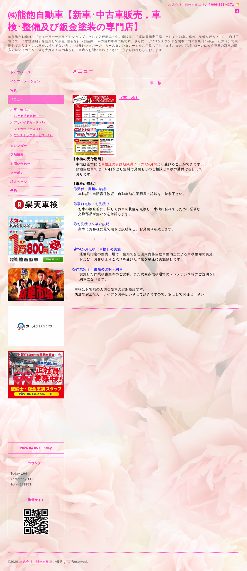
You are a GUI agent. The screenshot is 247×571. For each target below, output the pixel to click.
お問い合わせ (20, 164)
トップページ (20, 72)
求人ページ (18, 182)
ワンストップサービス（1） (33, 135)
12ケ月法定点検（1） (29, 115)
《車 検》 (129, 98)
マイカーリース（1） (28, 128)
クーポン (17, 173)
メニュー (17, 99)
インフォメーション (25, 81)
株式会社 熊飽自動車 (36, 562)
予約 (13, 191)
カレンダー (18, 146)
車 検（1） (22, 109)
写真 (13, 90)
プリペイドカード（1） (30, 122)
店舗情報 (17, 155)
